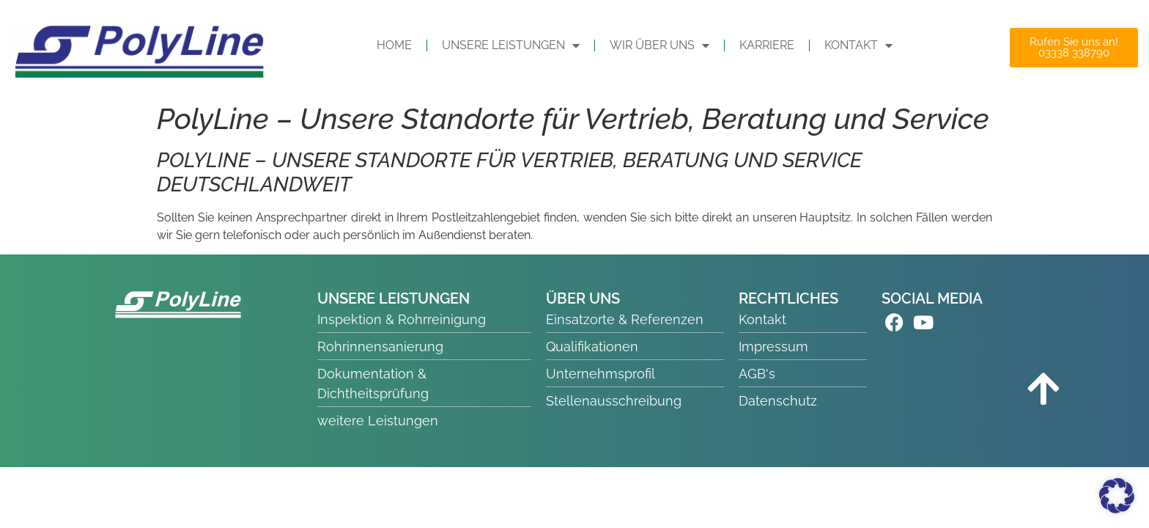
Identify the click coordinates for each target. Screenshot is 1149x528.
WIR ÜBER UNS (659, 45)
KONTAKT (858, 45)
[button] (1117, 495)
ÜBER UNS (583, 298)
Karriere (766, 45)
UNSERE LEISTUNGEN (511, 45)
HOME (394, 45)
